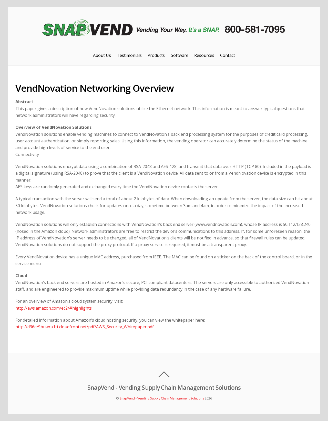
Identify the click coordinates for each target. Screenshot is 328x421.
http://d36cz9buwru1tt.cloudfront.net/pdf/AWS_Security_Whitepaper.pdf (84, 327)
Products (156, 55)
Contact (227, 55)
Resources (204, 55)
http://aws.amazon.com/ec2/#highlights (53, 308)
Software (179, 55)
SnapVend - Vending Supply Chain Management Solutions (162, 398)
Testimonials (129, 55)
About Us (102, 55)
